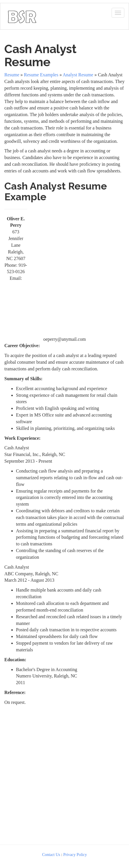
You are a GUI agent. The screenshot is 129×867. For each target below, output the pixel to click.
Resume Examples (41, 74)
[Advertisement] (64, 270)
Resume (11, 74)
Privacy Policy (75, 854)
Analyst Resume (78, 74)
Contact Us (51, 854)
